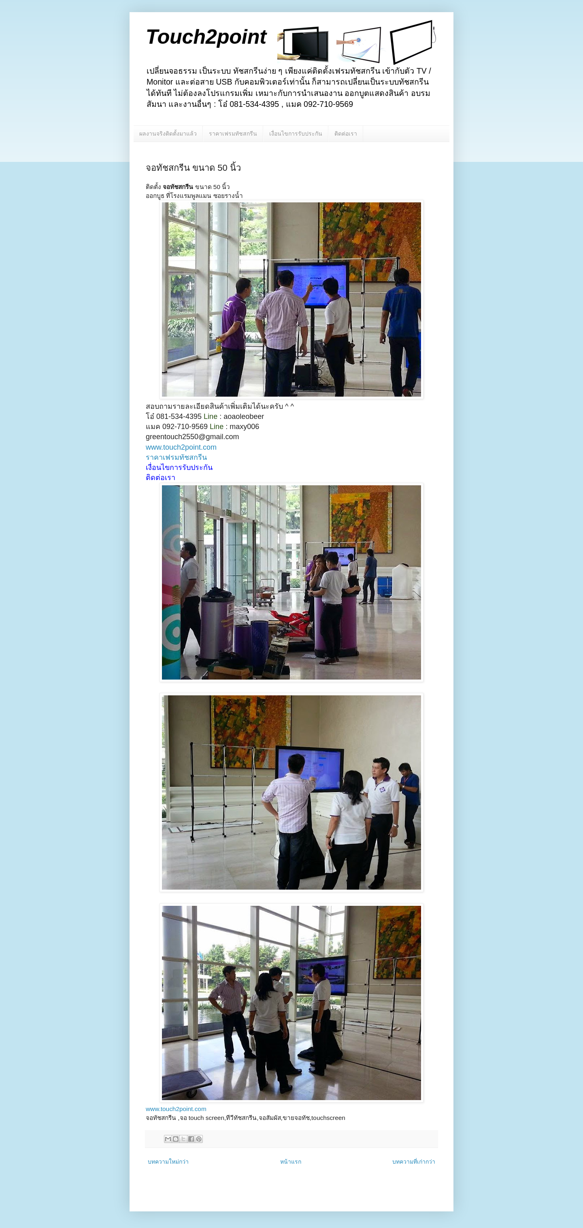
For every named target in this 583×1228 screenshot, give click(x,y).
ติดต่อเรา (345, 133)
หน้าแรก (290, 1161)
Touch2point (206, 36)
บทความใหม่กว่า (168, 1161)
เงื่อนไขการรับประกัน (295, 133)
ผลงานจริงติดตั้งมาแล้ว (168, 133)
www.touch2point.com (181, 447)
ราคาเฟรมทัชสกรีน (233, 133)
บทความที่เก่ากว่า (413, 1161)
